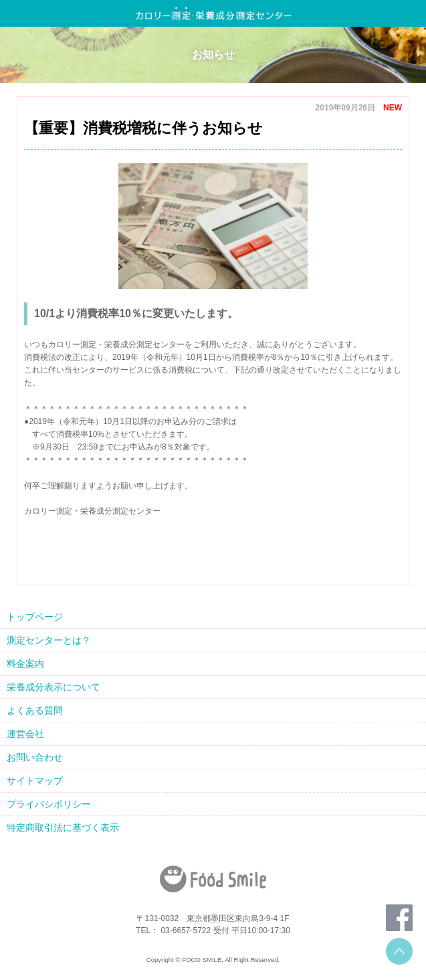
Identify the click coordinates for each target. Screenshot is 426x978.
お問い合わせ (35, 757)
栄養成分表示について (53, 687)
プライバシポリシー (49, 804)
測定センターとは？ (49, 640)
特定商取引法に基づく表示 (63, 827)
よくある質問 (35, 710)
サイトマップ (35, 780)
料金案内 (25, 663)
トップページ (35, 616)
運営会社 (25, 733)
